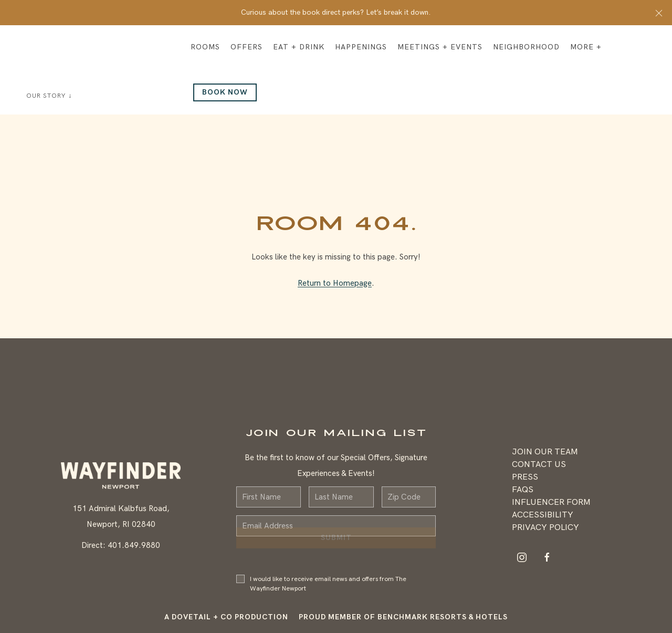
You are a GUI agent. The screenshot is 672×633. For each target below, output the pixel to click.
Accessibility (542, 515)
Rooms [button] (205, 47)
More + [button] (586, 47)
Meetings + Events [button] (439, 47)
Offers (246, 47)
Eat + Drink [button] (298, 47)
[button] (659, 12)
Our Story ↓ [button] (49, 96)
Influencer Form (551, 502)
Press (525, 477)
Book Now (225, 92)
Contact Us (539, 465)
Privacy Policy (545, 528)
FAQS (522, 490)
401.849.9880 (134, 545)
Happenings (361, 47)
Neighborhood (526, 47)
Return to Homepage (335, 283)
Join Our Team (545, 452)
